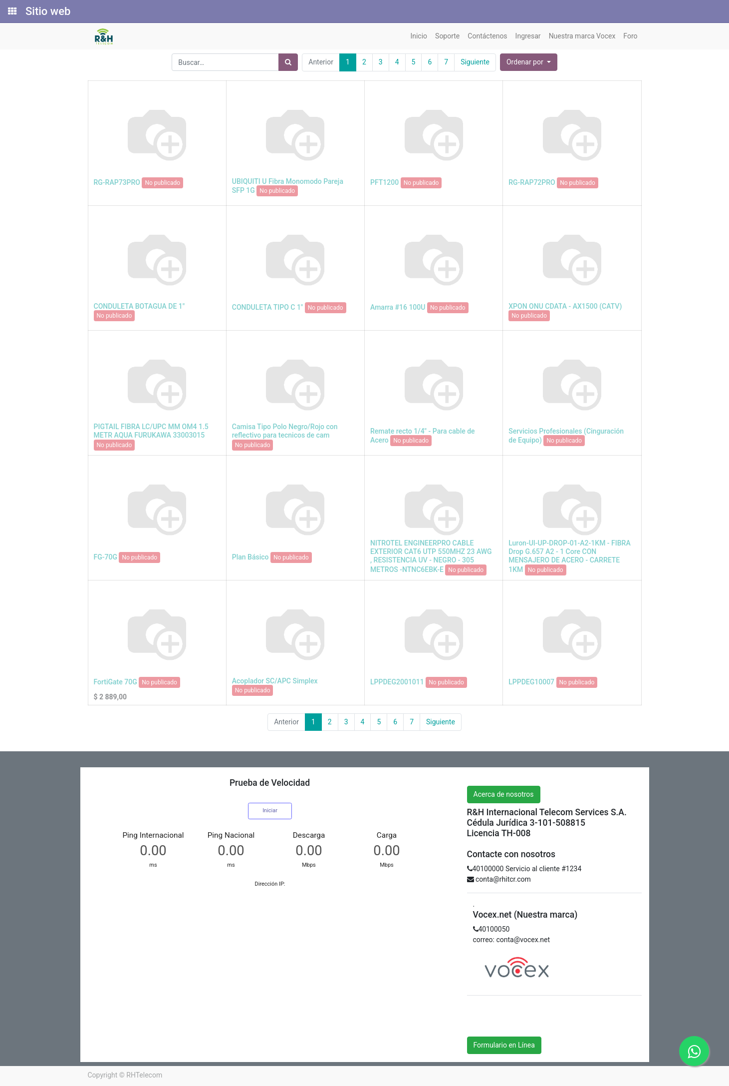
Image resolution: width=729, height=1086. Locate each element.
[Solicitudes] (11, 11)
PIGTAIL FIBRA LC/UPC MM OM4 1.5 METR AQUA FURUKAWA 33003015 (151, 431)
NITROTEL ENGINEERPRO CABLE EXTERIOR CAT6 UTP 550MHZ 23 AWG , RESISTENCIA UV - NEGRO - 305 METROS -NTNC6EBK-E (431, 556)
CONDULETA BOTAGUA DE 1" (139, 306)
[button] (528, 62)
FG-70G (105, 556)
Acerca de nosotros (504, 794)
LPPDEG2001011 (397, 681)
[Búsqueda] (288, 62)
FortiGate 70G (115, 681)
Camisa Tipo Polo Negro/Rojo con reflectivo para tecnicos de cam (285, 431)
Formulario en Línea (504, 1045)
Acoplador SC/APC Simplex (275, 681)
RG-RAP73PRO (117, 182)
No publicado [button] (162, 182)
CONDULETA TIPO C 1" (267, 307)
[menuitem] (418, 36)
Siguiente (475, 62)
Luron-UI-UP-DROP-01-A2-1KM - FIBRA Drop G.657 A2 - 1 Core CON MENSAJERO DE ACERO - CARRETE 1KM (569, 556)
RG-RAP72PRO (531, 182)
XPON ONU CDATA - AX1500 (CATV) (565, 306)
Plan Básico (250, 556)
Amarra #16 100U (397, 307)
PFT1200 (384, 182)
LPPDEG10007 (531, 681)
